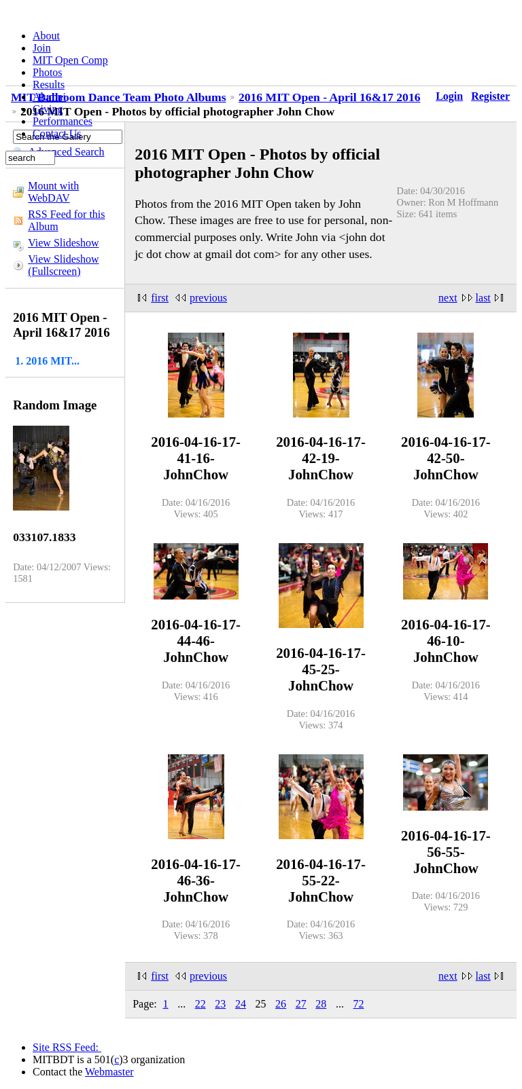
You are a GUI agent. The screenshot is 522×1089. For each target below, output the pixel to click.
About (46, 35)
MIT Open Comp (70, 60)
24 (240, 1004)
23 (220, 1004)
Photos (48, 72)
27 (301, 1004)
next (447, 297)
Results (49, 84)
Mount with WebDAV (53, 192)
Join (42, 48)
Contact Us (57, 133)
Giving (48, 109)
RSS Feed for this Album (66, 220)
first (160, 297)
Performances (62, 121)
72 (358, 1004)
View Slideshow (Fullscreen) (63, 265)
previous (208, 297)
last (483, 297)
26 (280, 1004)
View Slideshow (63, 242)
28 (320, 1004)
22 (200, 1004)
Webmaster (109, 1071)
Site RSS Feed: (67, 1047)
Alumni (49, 97)
